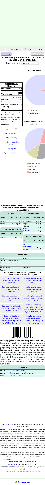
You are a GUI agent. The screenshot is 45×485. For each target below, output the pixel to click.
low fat (10, 153)
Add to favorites (37, 54)
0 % (20, 221)
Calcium (3, 221)
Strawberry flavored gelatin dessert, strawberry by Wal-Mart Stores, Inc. (33, 298)
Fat (24, 244)
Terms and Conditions (7, 467)
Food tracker (13, 49)
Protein (2, 237)
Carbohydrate (27, 221)
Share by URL (11, 130)
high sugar (17, 153)
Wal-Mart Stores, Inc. (17, 375)
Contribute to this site (15, 462)
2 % (20, 224)
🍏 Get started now (22, 482)
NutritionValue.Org (14, 464)
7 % (42, 221)
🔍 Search (28, 49)
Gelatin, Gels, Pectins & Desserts (21, 373)
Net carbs (26, 231)
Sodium (2, 224)
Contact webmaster (30, 462)
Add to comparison (10, 133)
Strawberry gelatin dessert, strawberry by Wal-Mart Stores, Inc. (11, 280)
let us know (10, 424)
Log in (40, 49)
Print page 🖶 (11, 148)
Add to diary (6, 54)
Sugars (25, 224)
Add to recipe (10, 138)
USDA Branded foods (17, 371)
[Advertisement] (22, 23)
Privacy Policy (21, 467)
